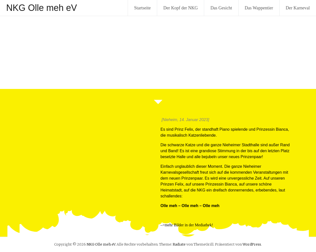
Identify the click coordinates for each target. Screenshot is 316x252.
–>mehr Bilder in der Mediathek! (187, 225)
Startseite (142, 7)
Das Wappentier (259, 7)
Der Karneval (298, 7)
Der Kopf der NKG (180, 7)
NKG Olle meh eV (41, 8)
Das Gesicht (221, 7)
